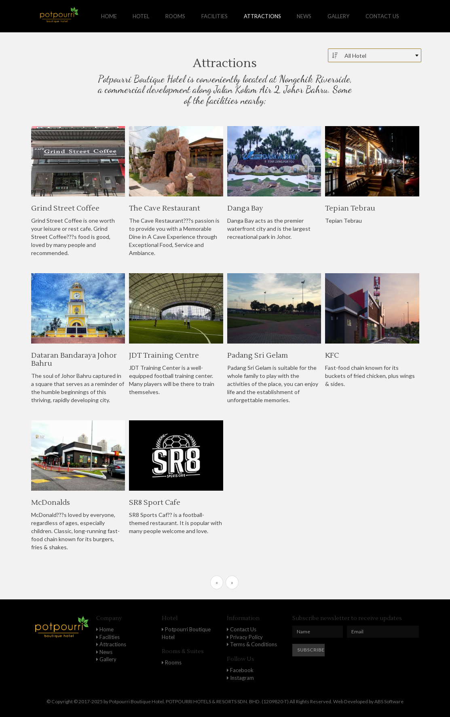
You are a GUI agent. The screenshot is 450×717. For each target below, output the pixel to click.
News (304, 16)
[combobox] (374, 55)
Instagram (240, 678)
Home (109, 16)
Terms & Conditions (252, 644)
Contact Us (241, 629)
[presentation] (384, 659)
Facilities (214, 16)
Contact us (382, 16)
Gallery (338, 16)
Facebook (240, 670)
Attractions (262, 16)
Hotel (141, 16)
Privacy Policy (245, 637)
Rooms (175, 16)
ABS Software (389, 701)
